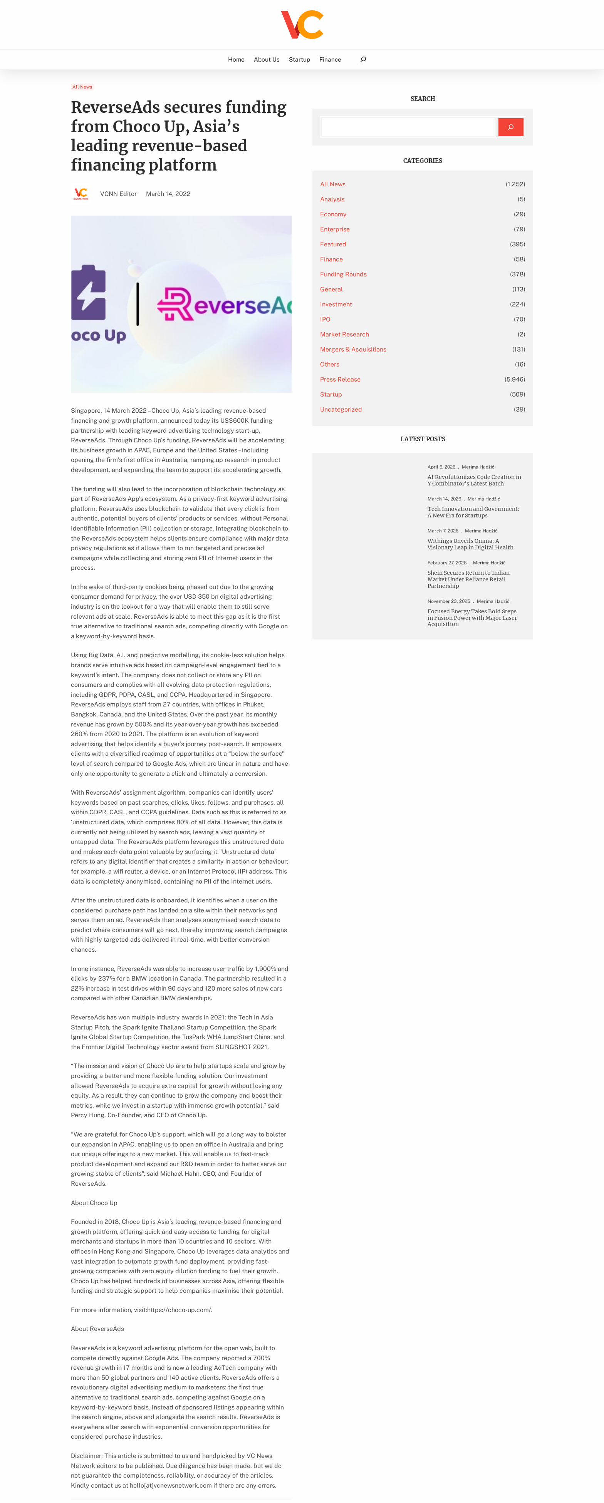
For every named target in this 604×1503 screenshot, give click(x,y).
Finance (405, 259)
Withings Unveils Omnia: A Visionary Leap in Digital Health (477, 578)
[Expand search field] (363, 59)
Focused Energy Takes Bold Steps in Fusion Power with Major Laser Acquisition (479, 680)
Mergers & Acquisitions (427, 349)
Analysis (406, 199)
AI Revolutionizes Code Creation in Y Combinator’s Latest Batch (478, 489)
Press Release (414, 379)
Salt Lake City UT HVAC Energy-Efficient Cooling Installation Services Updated (144, 1257)
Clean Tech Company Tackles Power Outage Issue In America (292, 1257)
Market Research (418, 334)
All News (82, 87)
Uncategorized (415, 409)
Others (403, 364)
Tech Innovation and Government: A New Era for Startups (480, 536)
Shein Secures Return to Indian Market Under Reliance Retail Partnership (479, 625)
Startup (405, 394)
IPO (399, 319)
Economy (407, 214)
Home (236, 59)
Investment (410, 304)
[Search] (510, 127)
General (405, 289)
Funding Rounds (417, 274)
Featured (407, 244)
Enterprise (408, 229)
